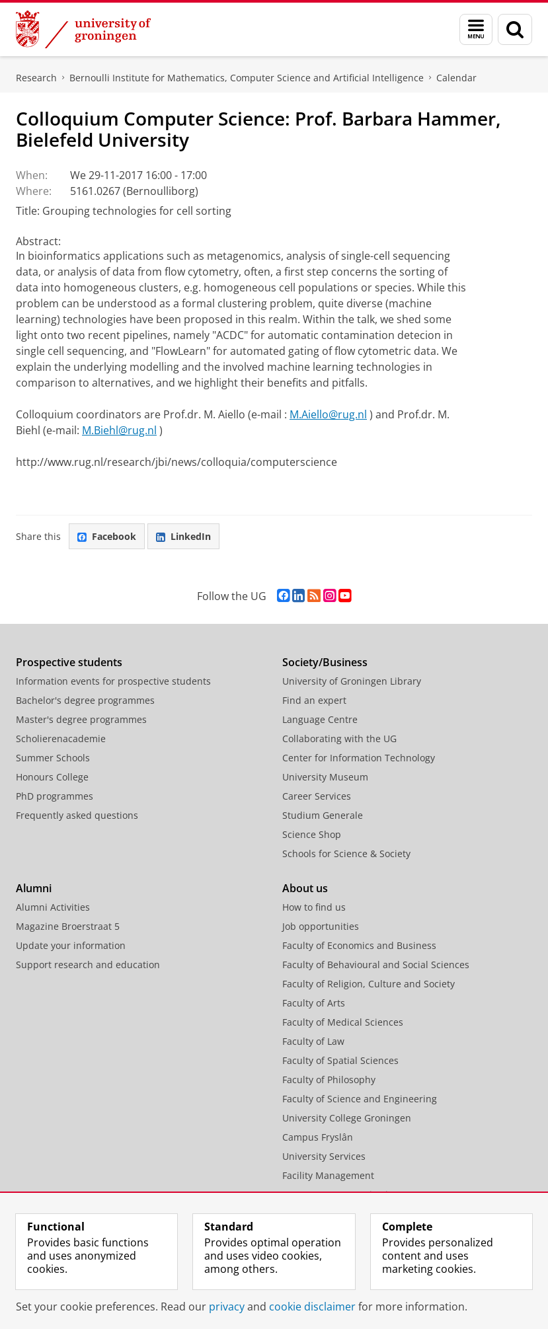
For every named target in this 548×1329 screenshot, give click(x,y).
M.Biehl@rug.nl (119, 430)
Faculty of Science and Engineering (359, 1098)
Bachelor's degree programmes (85, 700)
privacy (227, 1306)
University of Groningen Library (351, 681)
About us (305, 888)
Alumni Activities (53, 907)
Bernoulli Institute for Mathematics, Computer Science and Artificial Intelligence (246, 77)
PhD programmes (54, 796)
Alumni (34, 888)
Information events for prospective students (113, 681)
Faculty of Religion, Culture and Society (368, 983)
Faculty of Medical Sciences (342, 1022)
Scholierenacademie (61, 738)
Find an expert (314, 700)
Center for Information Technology (358, 757)
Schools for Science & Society (346, 853)
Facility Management (328, 1175)
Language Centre (320, 719)
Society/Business (325, 662)
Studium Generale (322, 815)
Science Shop (311, 834)
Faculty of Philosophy (328, 1079)
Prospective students (69, 662)
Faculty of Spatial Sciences (340, 1060)
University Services (324, 1156)
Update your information (71, 945)
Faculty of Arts (313, 1003)
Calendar (456, 77)
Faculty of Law (313, 1041)
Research (36, 77)
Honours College (52, 777)
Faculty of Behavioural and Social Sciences (375, 964)
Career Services (316, 796)
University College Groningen (346, 1118)
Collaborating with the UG (339, 738)
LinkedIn (183, 536)
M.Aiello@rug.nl (328, 414)
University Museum (325, 777)
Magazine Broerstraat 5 (68, 926)
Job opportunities (320, 926)
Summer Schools (53, 757)
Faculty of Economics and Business (359, 945)
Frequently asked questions (77, 815)
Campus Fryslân (317, 1137)
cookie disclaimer (312, 1306)
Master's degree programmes (81, 719)
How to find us (314, 907)
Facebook (106, 536)
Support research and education (88, 964)
